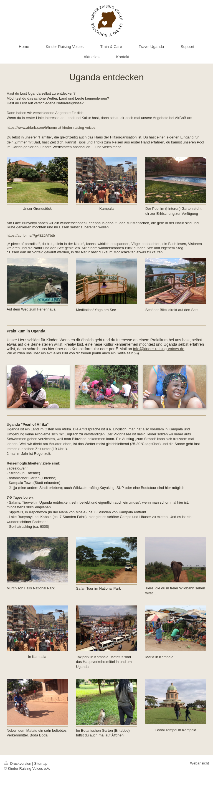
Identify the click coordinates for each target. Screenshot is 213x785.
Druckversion (18, 763)
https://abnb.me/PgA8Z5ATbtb (31, 235)
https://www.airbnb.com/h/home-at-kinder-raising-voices (51, 127)
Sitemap (40, 763)
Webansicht (199, 763)
